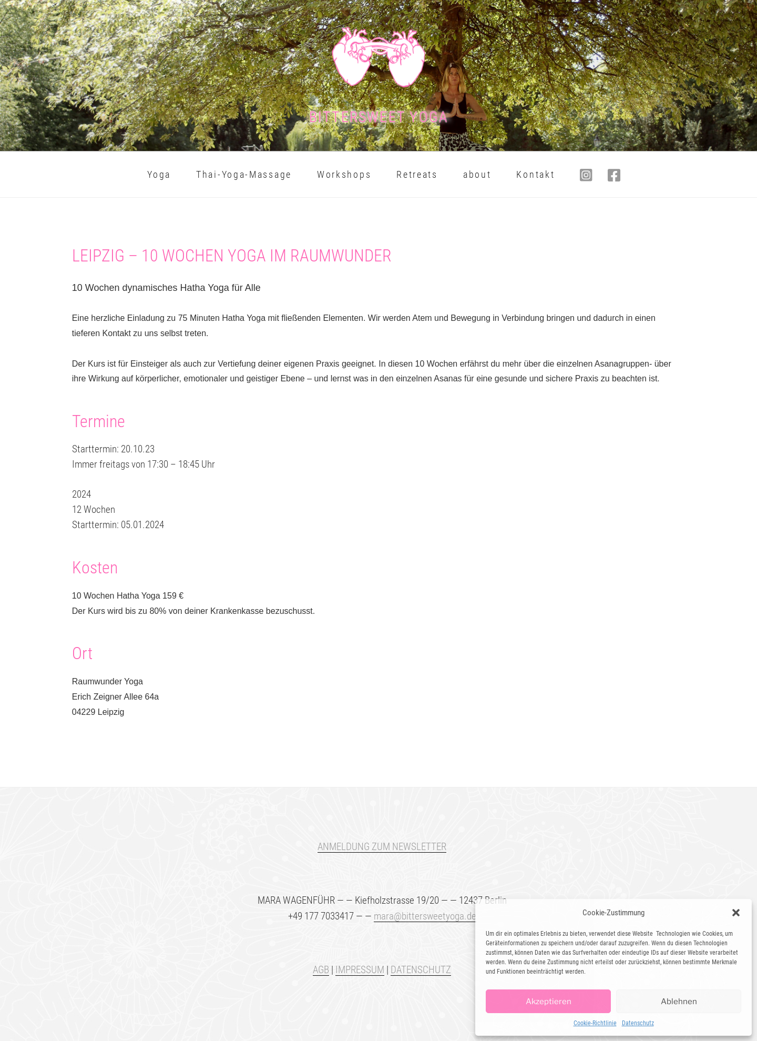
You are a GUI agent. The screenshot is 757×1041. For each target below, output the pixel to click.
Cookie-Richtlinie (595, 1023)
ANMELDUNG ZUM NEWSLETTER (382, 847)
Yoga (159, 174)
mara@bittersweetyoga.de (425, 916)
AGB (321, 970)
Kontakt (535, 174)
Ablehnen (679, 1001)
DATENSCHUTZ (421, 970)
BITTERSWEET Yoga (378, 117)
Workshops (344, 174)
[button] (736, 912)
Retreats (417, 174)
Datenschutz (638, 1023)
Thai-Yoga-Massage (244, 174)
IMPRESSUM (359, 970)
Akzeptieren (548, 1001)
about (477, 174)
